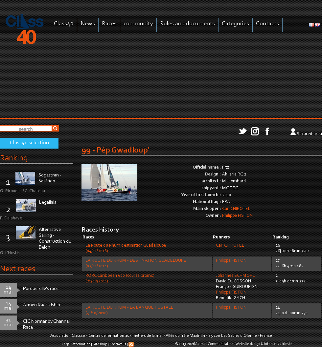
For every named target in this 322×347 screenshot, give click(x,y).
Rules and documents (187, 24)
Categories (235, 24)
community (138, 24)
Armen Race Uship (41, 305)
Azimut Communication (214, 344)
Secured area (309, 134)
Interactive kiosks (278, 344)
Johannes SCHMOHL (235, 276)
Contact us (117, 344)
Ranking (14, 158)
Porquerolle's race (40, 288)
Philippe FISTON (237, 216)
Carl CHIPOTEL (236, 209)
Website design (248, 344)
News (87, 24)
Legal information (76, 344)
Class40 (64, 24)
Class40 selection (29, 143)
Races (109, 24)
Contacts (267, 24)
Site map (100, 344)
